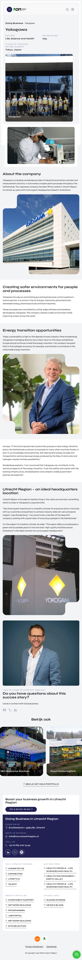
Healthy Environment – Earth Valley (61, 877)
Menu (9, 9)
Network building (19, 905)
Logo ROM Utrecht (19, 9)
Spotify (21, 852)
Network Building (19, 921)
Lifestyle (14, 879)
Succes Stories (55, 900)
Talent (12, 884)
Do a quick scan (20, 809)
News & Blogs (54, 905)
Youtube (15, 852)
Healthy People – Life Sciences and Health (59, 869)
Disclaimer (51, 946)
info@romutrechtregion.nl (4, 710)
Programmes (16, 910)
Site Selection (17, 926)
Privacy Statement (34, 946)
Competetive (16, 868)
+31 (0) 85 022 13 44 (10, 710)
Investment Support (21, 900)
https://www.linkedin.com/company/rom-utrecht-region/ (15, 710)
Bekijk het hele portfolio (42, 784)
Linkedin (8, 852)
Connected (15, 874)
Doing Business (14, 23)
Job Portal (15, 915)
